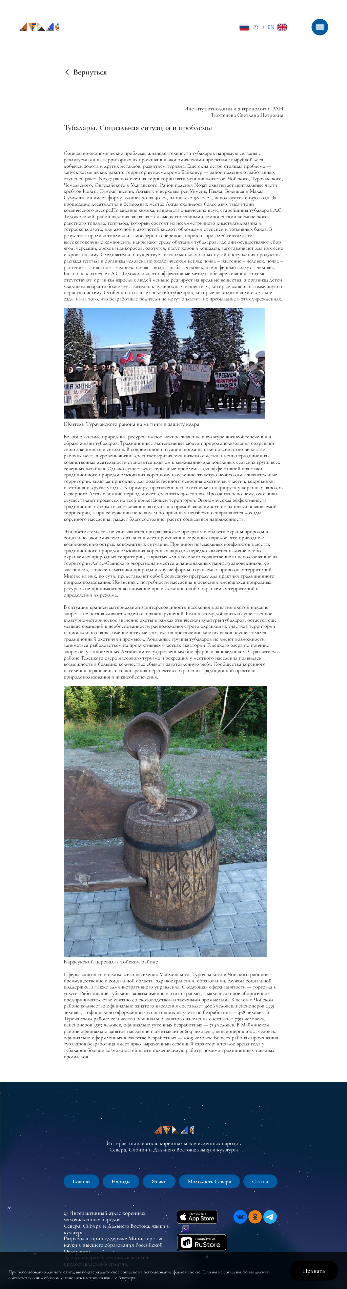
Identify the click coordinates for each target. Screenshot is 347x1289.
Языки (159, 1181)
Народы (120, 1181)
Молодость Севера (209, 1181)
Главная (81, 1181)
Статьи (260, 1181)
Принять (314, 1270)
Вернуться (90, 72)
